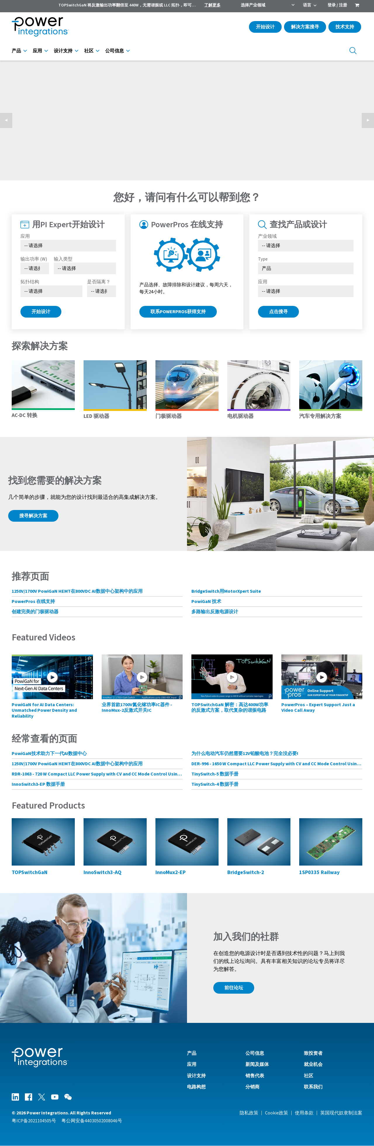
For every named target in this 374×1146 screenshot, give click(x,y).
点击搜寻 (278, 312)
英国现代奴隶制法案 (341, 1113)
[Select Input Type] (85, 268)
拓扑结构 (29, 282)
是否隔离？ (98, 282)
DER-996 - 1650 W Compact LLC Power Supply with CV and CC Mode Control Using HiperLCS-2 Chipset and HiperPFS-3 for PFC (276, 764)
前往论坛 (233, 988)
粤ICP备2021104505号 (34, 1121)
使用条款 (304, 1113)
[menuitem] (357, 6)
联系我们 (313, 1087)
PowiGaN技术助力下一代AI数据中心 (49, 753)
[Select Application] (68, 245)
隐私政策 (249, 1113)
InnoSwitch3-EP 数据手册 (38, 784)
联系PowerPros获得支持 (178, 312)
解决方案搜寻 (305, 27)
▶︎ (370, 120)
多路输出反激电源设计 (214, 612)
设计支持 (63, 51)
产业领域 (267, 236)
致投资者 (313, 1053)
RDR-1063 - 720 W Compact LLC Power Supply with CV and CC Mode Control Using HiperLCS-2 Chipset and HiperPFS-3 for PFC (97, 774)
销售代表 (254, 1076)
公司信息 (114, 51)
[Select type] (306, 268)
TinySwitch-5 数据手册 (214, 774)
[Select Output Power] (34, 268)
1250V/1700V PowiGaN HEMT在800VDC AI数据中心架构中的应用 (77, 591)
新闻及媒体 (257, 1064)
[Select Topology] (51, 291)
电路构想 (196, 1087)
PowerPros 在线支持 (33, 601)
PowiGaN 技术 (206, 601)
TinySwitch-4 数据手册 (214, 784)
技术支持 (344, 27)
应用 (37, 51)
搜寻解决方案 (33, 516)
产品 (16, 51)
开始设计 (265, 27)
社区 (89, 51)
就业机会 (313, 1064)
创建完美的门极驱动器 (35, 612)
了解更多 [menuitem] (212, 5)
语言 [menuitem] (307, 5)
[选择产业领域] (306, 245)
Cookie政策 (276, 1113)
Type (263, 259)
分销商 (252, 1087)
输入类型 (63, 259)
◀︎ (8, 120)
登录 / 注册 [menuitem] (337, 5)
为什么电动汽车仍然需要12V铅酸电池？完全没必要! (244, 753)
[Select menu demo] (101, 291)
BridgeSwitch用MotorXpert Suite (226, 591)
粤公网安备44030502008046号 (91, 1121)
